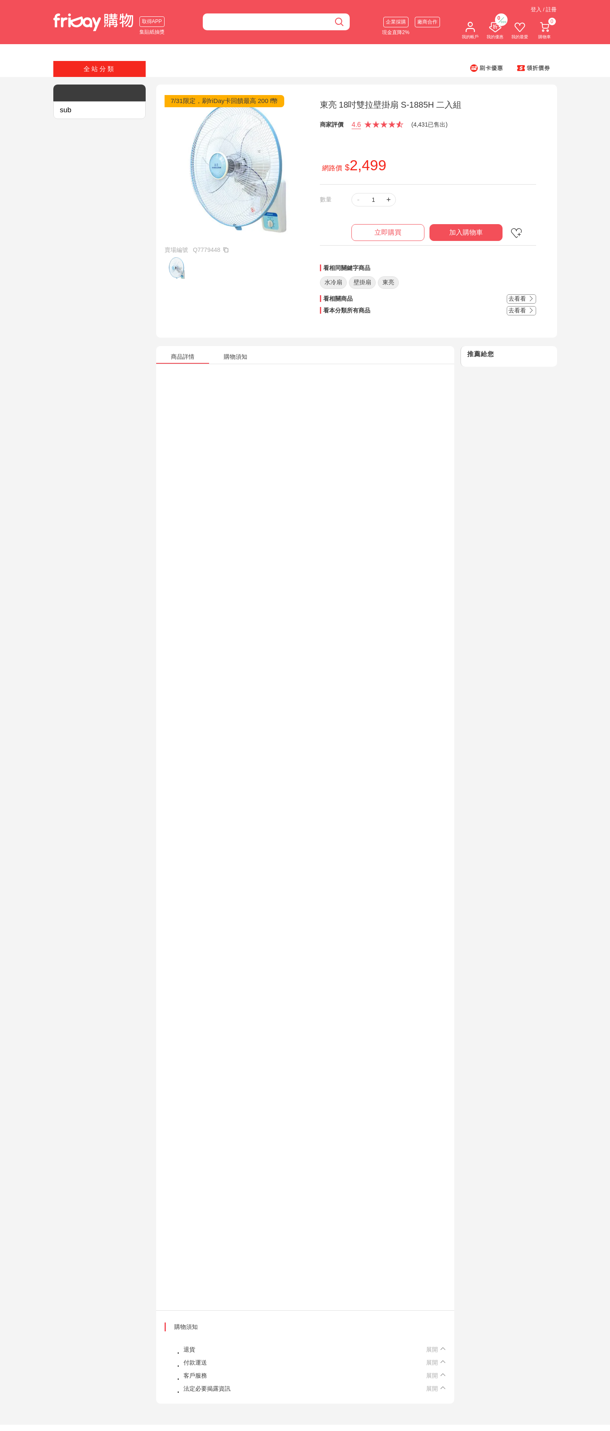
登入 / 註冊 (544, 9)
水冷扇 (333, 282)
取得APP (152, 21)
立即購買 (387, 232)
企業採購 (396, 22)
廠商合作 (427, 22)
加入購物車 (466, 232)
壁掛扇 (362, 282)
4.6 (356, 124)
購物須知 (186, 1326)
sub (65, 110)
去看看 (521, 298)
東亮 (388, 282)
